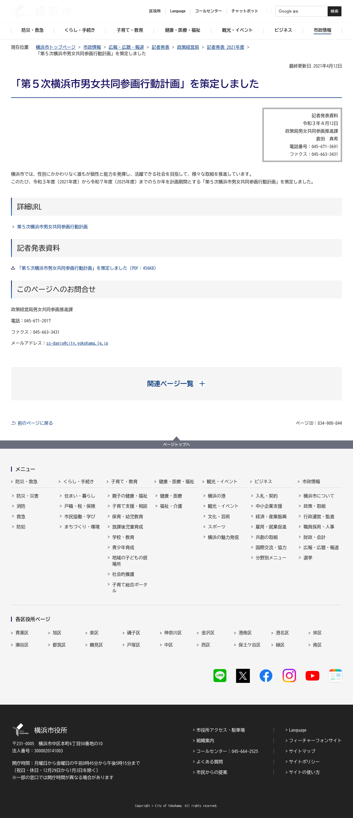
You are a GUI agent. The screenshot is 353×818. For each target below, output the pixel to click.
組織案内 (205, 740)
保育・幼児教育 (127, 516)
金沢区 (208, 632)
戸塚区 (133, 645)
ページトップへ (176, 445)
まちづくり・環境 (82, 527)
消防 (21, 506)
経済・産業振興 (271, 516)
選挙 (307, 557)
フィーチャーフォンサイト (315, 740)
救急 (21, 516)
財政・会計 (314, 537)
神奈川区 (173, 632)
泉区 (94, 632)
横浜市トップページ (56, 47)
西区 (205, 645)
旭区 (57, 632)
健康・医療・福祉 (176, 481)
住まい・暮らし (79, 496)
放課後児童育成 (127, 527)
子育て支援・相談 (130, 506)
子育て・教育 (124, 481)
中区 (168, 645)
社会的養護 (123, 574)
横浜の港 (217, 496)
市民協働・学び (79, 516)
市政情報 (92, 47)
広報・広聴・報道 (126, 47)
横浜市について (318, 496)
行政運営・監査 (318, 516)
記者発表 (160, 47)
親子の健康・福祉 (130, 496)
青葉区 (22, 632)
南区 (317, 645)
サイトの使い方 (304, 772)
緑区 (280, 645)
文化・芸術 (219, 516)
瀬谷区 (22, 645)
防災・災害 (28, 496)
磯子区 (133, 632)
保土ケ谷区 (250, 645)
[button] (176, 383)
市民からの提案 (211, 772)
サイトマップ (302, 751)
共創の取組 (267, 537)
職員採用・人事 (318, 527)
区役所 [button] (155, 11)
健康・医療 (171, 496)
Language (298, 730)
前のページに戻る (35, 423)
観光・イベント (222, 481)
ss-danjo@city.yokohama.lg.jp (77, 343)
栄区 (317, 632)
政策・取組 (314, 506)
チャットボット (244, 11)
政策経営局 (188, 47)
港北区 (282, 632)
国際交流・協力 (271, 547)
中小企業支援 (269, 506)
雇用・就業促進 (271, 527)
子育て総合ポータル (130, 587)
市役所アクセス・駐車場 (220, 730)
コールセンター (208, 11)
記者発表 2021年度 (225, 47)
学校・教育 (123, 537)
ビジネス (263, 481)
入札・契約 (267, 496)
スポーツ (217, 527)
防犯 (21, 527)
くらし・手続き (78, 481)
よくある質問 (209, 762)
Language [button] (178, 11)
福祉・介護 (171, 506)
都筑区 (59, 645)
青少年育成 (123, 547)
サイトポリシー (304, 762)
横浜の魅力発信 (223, 537)
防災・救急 (26, 481)
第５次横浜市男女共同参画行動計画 (52, 226)
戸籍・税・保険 (79, 506)
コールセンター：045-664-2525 (227, 751)
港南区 (245, 632)
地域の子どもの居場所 (130, 560)
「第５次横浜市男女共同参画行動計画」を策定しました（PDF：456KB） (87, 268)
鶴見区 (96, 645)
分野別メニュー (271, 557)
